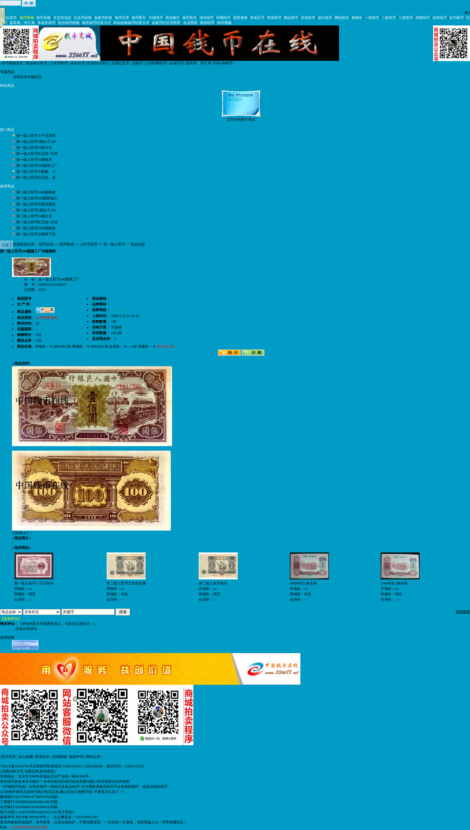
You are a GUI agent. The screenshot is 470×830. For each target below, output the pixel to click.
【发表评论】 (11, 619)
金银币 (137, 63)
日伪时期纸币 (156, 63)
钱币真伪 (189, 18)
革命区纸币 (46, 23)
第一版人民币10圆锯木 (34, 159)
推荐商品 (7, 186)
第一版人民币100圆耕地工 (37, 198)
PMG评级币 (223, 63)
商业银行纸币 (36, 63)
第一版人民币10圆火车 (34, 148)
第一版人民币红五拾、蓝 (36, 177)
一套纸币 (372, 18)
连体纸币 (440, 18)
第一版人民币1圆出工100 (36, 142)
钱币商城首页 (12, 63)
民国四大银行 (98, 63)
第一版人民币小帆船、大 (36, 171)
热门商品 (7, 130)
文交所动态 (62, 18)
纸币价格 (43, 18)
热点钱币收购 (68, 23)
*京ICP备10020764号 (16, 766)
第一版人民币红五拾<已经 (37, 154)
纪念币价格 (83, 18)
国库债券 (240, 18)
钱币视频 (224, 23)
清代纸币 (206, 18)
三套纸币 (406, 18)
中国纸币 (156, 18)
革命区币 (257, 18)
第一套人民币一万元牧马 (34, 583)
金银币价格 (103, 18)
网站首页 (9, 18)
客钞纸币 (207, 23)
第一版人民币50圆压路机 (36, 204)
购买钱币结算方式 (96, 23)
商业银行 (172, 18)
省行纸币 (325, 18)
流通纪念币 (120, 63)
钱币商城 (26, 18)
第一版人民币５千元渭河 (36, 136)
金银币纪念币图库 (166, 23)
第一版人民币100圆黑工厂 (37, 165)
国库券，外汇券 (22, 23)
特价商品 (7, 86)
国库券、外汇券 (198, 63)
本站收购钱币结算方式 (131, 23)
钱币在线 (46, 244)
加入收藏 (26, 757)
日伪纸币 (308, 18)
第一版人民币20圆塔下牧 (36, 234)
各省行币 (176, 63)
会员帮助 (190, 23)
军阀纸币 (223, 18)
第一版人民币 (114, 244)
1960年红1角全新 (303, 583)
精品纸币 (291, 18)
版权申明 (76, 757)
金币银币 (456, 18)
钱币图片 (139, 18)
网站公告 (93, 757)
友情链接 (59, 757)
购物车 (357, 18)
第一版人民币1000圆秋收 (36, 192)
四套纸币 (422, 18)
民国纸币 (274, 18)
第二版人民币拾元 (213, 583)
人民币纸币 (59, 63)
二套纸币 (389, 18)
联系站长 (42, 757)
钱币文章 (122, 18)
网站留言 (342, 18)
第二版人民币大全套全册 (126, 583)
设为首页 (8, 757)
